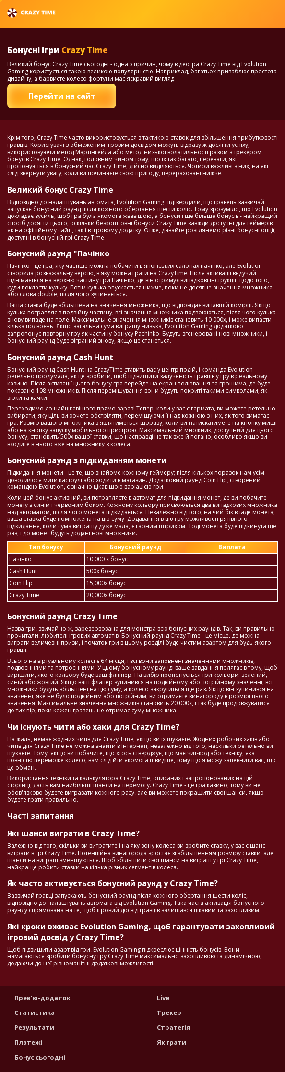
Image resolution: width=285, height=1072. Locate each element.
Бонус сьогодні (39, 1057)
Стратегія (173, 1027)
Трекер (169, 1012)
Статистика (34, 1012)
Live (163, 997)
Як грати (171, 1042)
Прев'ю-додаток (42, 997)
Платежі (28, 1042)
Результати (34, 1027)
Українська (252, 13)
